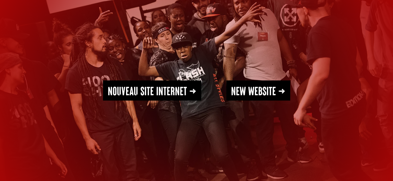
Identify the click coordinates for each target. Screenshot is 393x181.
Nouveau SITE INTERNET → (152, 90)
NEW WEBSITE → (258, 90)
